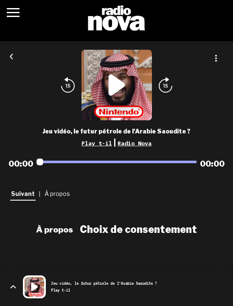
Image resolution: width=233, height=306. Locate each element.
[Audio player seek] (116, 161)
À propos (54, 229)
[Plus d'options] (216, 58)
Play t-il (96, 143)
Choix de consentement (138, 229)
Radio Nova (135, 143)
